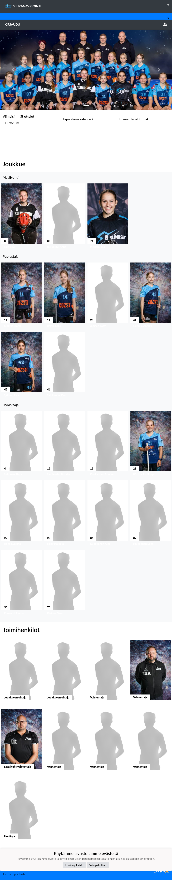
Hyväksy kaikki (74, 865)
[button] (13, 70)
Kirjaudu (86, 24)
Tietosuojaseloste (14, 874)
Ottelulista (11, 136)
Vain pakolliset (98, 865)
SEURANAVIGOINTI (88, 5)
